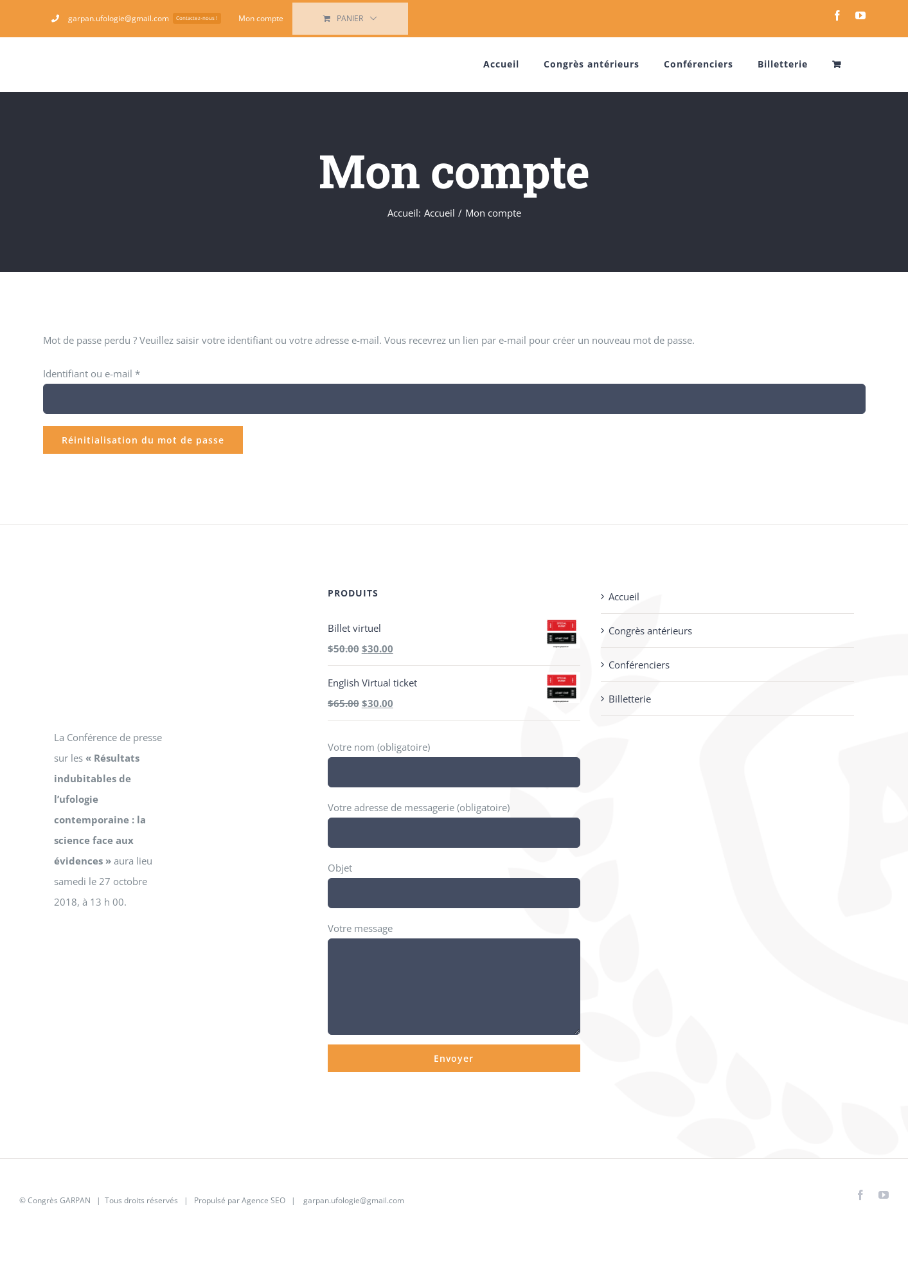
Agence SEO (263, 1200)
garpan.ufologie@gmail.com (353, 1200)
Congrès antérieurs (650, 630)
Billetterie (630, 698)
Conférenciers (639, 664)
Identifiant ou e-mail (91, 373)
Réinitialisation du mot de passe (143, 440)
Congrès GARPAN (59, 1200)
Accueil (624, 596)
